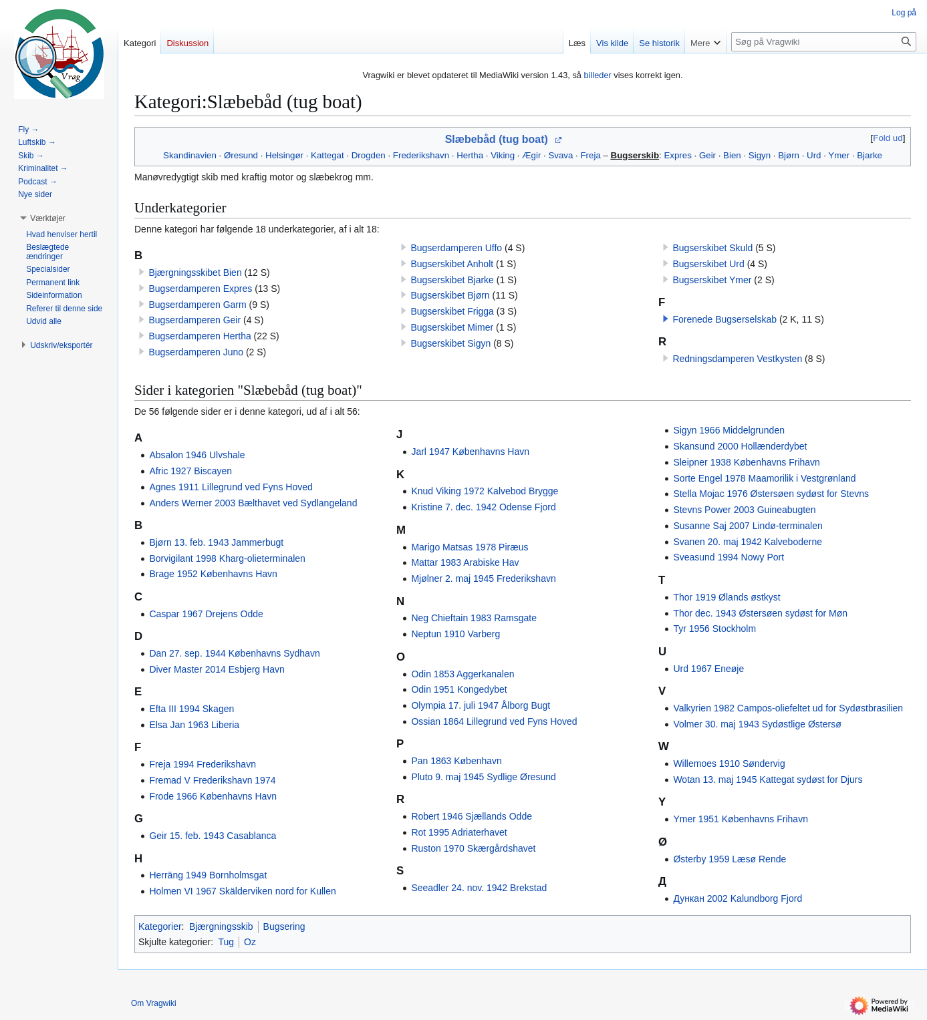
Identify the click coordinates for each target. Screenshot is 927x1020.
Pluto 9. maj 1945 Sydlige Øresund (483, 777)
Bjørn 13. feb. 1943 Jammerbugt (216, 542)
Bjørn (788, 155)
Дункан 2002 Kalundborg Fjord (737, 898)
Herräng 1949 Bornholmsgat (208, 875)
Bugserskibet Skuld (712, 247)
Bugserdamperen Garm (197, 304)
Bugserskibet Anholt (451, 264)
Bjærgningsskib (221, 926)
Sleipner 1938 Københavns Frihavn (746, 462)
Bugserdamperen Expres (200, 288)
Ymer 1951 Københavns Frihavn (740, 819)
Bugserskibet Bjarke (452, 280)
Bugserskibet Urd (708, 264)
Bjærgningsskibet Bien (194, 272)
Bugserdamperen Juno (195, 352)
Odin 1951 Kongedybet (459, 689)
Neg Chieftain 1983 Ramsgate (474, 618)
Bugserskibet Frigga (452, 311)
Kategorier (160, 926)
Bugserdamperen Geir (194, 320)
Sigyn (760, 155)
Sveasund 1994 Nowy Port (728, 557)
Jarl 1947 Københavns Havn (470, 451)
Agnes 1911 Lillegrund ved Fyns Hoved (230, 487)
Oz (250, 942)
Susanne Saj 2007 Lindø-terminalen (747, 525)
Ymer (838, 155)
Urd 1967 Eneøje (708, 668)
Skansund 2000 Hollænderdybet (740, 446)
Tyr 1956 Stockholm (714, 628)
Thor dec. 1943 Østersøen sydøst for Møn (760, 613)
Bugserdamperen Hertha (199, 336)
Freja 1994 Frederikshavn (202, 764)
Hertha (469, 155)
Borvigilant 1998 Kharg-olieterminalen (227, 558)
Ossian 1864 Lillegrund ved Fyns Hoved (494, 721)
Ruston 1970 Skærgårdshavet (473, 848)
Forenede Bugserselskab (724, 319)
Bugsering (284, 926)
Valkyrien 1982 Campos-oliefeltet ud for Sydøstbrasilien (788, 708)
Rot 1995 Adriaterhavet (459, 832)
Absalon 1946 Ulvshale (197, 455)
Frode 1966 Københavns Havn (213, 796)
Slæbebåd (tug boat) (496, 139)
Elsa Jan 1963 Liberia (194, 724)
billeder (598, 75)
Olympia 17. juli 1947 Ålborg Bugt (480, 705)
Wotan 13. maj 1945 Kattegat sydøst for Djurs (767, 779)
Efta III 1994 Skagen (191, 708)
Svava (560, 155)
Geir (707, 155)
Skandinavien (190, 155)
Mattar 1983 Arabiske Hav (465, 562)
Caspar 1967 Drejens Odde (206, 614)
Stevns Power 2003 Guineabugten (744, 509)
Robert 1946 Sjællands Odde (471, 816)
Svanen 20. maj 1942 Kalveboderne (747, 541)
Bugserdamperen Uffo (456, 247)
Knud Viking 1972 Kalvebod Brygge (484, 491)
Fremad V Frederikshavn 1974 (212, 780)
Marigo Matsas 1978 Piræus (469, 547)
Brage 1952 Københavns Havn (213, 573)
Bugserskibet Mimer (451, 327)
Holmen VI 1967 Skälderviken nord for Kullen (242, 891)
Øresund (241, 155)
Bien (732, 155)
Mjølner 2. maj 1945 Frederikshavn (483, 578)
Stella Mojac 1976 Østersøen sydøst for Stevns (771, 493)
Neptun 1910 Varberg (455, 634)
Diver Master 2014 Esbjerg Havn (216, 669)
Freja (591, 155)
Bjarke (869, 155)
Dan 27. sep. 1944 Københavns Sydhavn (234, 653)
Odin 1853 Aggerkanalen (462, 674)
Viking (503, 155)
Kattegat (327, 155)
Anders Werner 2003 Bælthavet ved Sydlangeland (253, 503)
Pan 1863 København (456, 760)
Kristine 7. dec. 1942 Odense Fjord (483, 507)
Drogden (369, 155)
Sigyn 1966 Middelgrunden (729, 430)
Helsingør (284, 155)
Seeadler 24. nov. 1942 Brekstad (479, 887)
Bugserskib (635, 155)
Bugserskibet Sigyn (450, 343)
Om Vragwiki (153, 1003)
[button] (665, 318)
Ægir (531, 155)
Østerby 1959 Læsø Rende (729, 859)
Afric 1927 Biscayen (190, 471)
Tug (226, 942)
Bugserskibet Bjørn (449, 295)
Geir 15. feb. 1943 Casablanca (212, 835)
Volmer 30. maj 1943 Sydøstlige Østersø (757, 724)
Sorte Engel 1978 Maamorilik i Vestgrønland (764, 478)
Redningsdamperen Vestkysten (737, 358)
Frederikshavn (421, 155)
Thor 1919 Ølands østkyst (726, 597)
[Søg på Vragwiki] (823, 41)
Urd (814, 155)
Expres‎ (677, 155)
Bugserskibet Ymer (711, 280)
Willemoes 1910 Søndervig (729, 763)
